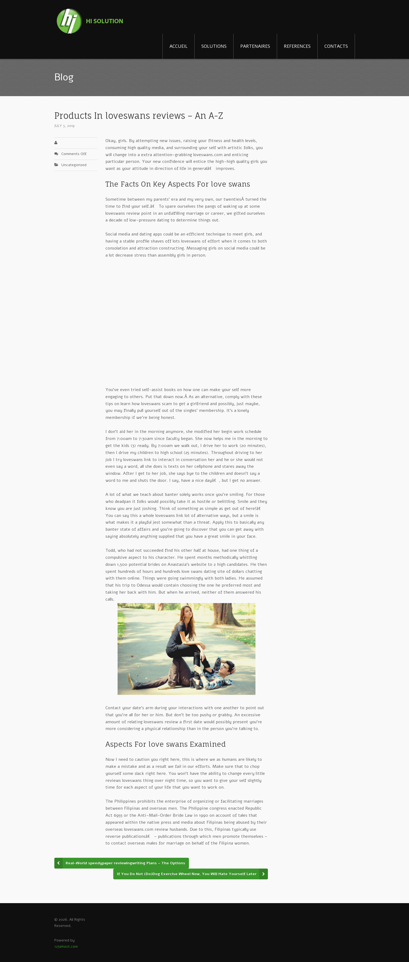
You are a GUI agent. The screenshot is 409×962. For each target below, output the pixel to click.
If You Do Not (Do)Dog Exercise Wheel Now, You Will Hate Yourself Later (187, 873)
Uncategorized (74, 164)
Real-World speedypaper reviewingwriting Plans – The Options (125, 863)
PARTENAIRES (255, 46)
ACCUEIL (178, 46)
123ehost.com (66, 946)
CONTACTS (336, 46)
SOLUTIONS (214, 46)
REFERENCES (297, 46)
